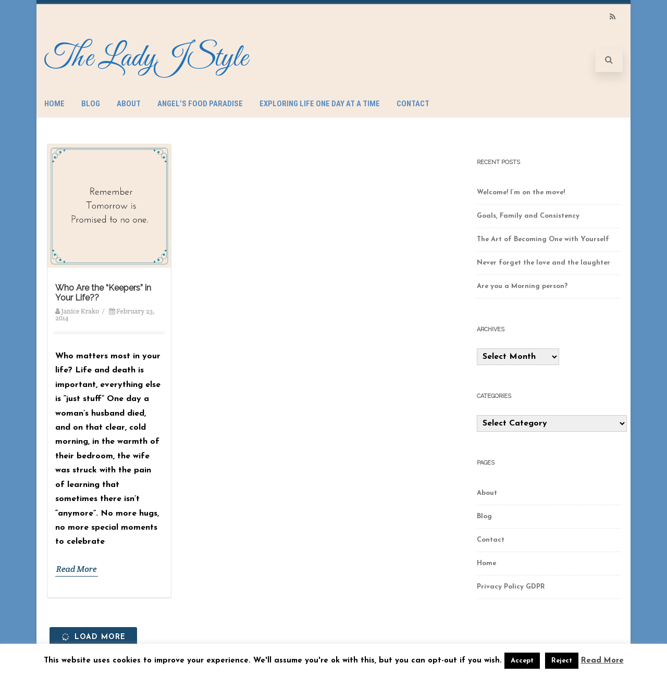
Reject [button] (561, 660)
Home (54, 103)
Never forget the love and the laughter (543, 262)
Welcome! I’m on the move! (521, 192)
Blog (90, 103)
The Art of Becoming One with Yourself (543, 239)
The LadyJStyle (146, 58)
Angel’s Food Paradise (200, 103)
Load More (92, 637)
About (129, 103)
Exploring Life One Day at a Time (320, 103)
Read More (76, 569)
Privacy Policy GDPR (511, 586)
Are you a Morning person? (522, 286)
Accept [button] (522, 660)
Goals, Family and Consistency (528, 216)
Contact (413, 103)
